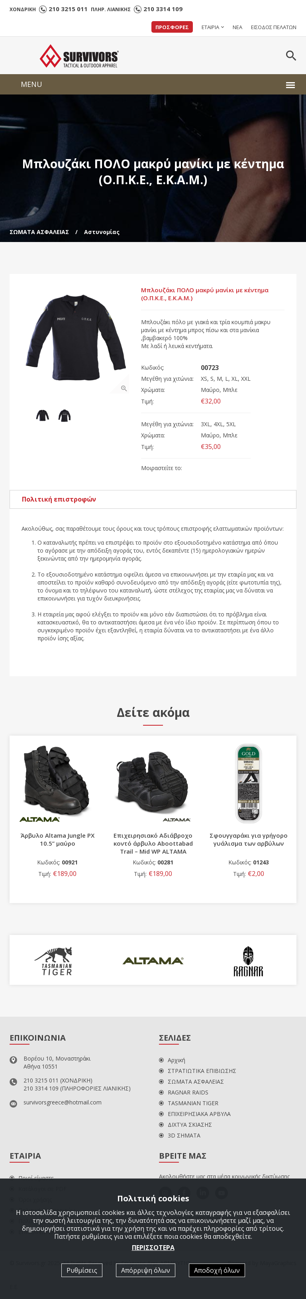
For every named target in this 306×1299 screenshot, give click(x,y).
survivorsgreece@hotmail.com (63, 1102)
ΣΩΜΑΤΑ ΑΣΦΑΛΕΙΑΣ (39, 232)
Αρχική (172, 1060)
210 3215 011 (68, 9)
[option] (75, 340)
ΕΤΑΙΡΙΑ (210, 27)
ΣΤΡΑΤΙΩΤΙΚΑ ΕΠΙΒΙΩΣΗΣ (197, 1071)
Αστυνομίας (102, 232)
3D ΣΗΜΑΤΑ (179, 1135)
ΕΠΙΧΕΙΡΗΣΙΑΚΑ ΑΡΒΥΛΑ (195, 1114)
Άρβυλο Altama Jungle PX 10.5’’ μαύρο (57, 839)
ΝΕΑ (237, 27)
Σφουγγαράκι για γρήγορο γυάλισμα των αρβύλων (249, 839)
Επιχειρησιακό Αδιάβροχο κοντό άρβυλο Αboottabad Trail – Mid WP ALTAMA (153, 843)
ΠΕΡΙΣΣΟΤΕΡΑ (153, 1247)
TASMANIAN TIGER (188, 1103)
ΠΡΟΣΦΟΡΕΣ (172, 27)
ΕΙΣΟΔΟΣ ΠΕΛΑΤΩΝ (273, 27)
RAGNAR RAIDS (183, 1092)
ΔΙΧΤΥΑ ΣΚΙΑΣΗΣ (185, 1124)
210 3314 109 (162, 9)
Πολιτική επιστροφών (59, 499)
